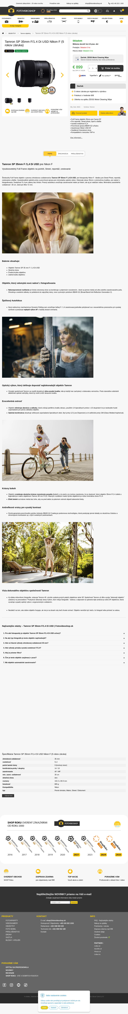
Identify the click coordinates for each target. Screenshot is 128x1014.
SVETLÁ (9, 937)
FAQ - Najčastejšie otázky (103, 920)
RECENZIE (10, 973)
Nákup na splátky (100, 923)
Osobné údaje (99, 932)
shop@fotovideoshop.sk (56, 920)
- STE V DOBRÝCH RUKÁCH (22, 976)
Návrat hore (8, 796)
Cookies (97, 934)
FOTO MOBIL (11, 929)
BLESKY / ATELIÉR (13, 940)
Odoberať (74, 902)
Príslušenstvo (77, 154)
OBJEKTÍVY (10, 926)
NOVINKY (9, 970)
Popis (50, 154)
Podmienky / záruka (101, 926)
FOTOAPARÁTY (12, 920)
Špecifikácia (63, 154)
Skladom (77, 40)
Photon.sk (97, 951)
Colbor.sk (97, 946)
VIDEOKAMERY (12, 923)
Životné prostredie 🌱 (102, 937)
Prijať (44, 1007)
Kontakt (43, 932)
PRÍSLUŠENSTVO (13, 932)
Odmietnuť (64, 1007)
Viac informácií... (76, 138)
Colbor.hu (97, 954)
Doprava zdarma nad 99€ (103, 929)
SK (98, 11)
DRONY (9, 934)
